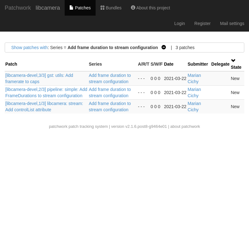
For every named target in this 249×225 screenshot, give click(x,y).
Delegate (220, 64)
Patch (11, 64)
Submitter (198, 64)
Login (179, 23)
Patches (80, 7)
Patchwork (18, 8)
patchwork (58, 126)
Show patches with (29, 47)
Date (168, 64)
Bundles (111, 7)
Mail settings (232, 23)
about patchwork (185, 126)
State (236, 67)
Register (202, 23)
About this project (150, 7)
